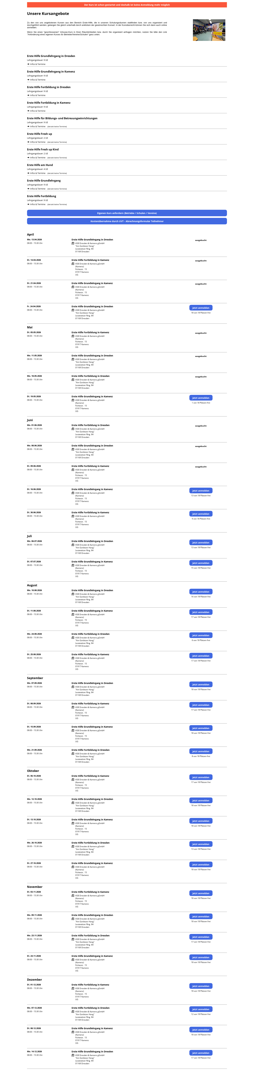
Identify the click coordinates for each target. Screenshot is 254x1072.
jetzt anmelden (200, 307)
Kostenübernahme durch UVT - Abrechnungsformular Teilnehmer (127, 221)
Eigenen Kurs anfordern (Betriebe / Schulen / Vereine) (127, 213)
